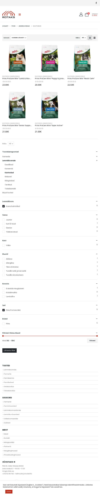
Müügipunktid (9, 442)
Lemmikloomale (15, 76)
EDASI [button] (9, 492)
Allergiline (10, 263)
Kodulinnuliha (11, 292)
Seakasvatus (9, 386)
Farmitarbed (9, 382)
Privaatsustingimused (12, 455)
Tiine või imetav (12, 267)
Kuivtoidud (5, 76)
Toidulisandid (10, 188)
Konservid (9, 168)
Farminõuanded (10, 406)
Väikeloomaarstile (11, 419)
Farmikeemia (9, 378)
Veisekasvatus (9, 391)
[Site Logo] (8, 14)
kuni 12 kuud (11, 224)
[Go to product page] (17, 58)
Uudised (7, 423)
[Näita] (84, 38)
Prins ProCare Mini (13, 310)
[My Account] (81, 14)
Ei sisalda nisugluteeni (15, 288)
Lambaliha (10, 296)
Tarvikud (8, 184)
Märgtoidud (9, 180)
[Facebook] (96, 3)
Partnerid (7, 446)
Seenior (9, 228)
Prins (8, 323)
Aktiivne (9, 259)
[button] (19, 14)
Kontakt (7, 438)
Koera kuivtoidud (13, 206)
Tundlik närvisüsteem (14, 275)
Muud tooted (7, 192)
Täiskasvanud (11, 232)
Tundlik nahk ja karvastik (16, 271)
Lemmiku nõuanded (11, 414)
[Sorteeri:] (19, 38)
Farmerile (6, 156)
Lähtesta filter (9, 350)
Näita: (78, 38)
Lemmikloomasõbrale (12, 410)
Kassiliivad (9, 164)
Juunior (9, 220)
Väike (8, 245)
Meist (6, 434)
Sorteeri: (7, 38)
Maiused (8, 176)
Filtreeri (92, 341)
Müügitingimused (10, 451)
